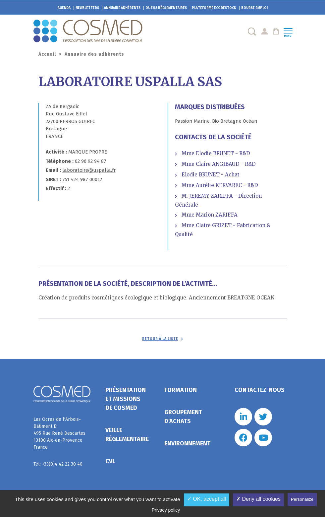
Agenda (64, 8)
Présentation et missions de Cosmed (125, 399)
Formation (180, 390)
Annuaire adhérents (122, 8)
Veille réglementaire (127, 434)
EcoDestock (214, 8)
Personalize (302, 499)
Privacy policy (166, 510)
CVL (110, 461)
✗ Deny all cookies (258, 499)
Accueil (47, 54)
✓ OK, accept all (206, 499)
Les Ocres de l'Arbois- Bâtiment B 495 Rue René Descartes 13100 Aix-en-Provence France (59, 433)
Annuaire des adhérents (94, 54)
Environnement (187, 443)
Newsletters (87, 8)
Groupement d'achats (183, 417)
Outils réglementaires (166, 8)
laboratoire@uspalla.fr (89, 170)
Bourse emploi (254, 8)
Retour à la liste (160, 339)
